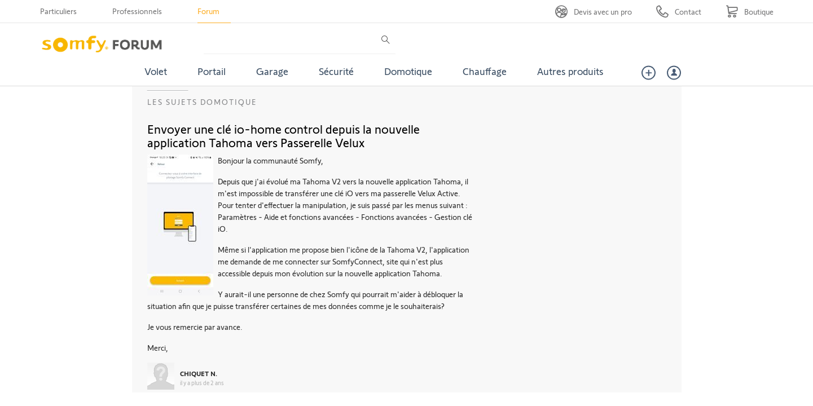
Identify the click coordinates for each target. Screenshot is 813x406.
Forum (208, 11)
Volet (155, 71)
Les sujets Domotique (202, 102)
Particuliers (58, 11)
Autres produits (570, 71)
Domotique (408, 71)
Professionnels (137, 11)
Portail (211, 71)
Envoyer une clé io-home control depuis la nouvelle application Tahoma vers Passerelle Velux (283, 135)
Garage (272, 71)
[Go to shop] (750, 11)
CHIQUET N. (198, 373)
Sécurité (336, 71)
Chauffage (485, 71)
